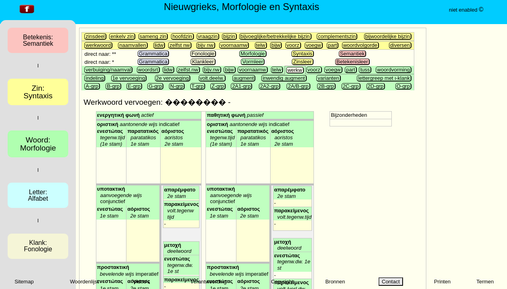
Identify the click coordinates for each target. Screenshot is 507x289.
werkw (294, 70)
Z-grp (218, 86)
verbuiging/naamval (108, 70)
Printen (442, 282)
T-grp (197, 86)
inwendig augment (284, 78)
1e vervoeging (128, 78)
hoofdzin (182, 36)
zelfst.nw (188, 70)
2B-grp (326, 86)
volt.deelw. (212, 78)
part (332, 45)
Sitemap (24, 282)
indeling (95, 78)
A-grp (92, 86)
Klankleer (203, 62)
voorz (293, 45)
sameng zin (153, 36)
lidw (159, 45)
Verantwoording (208, 282)
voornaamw (233, 45)
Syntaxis (302, 54)
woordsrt (148, 70)
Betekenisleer (352, 62)
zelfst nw (179, 45)
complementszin (337, 36)
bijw (275, 45)
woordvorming (393, 70)
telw (260, 45)
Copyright (282, 282)
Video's (141, 282)
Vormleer (252, 62)
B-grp (113, 86)
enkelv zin (122, 36)
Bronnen (335, 282)
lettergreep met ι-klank (384, 78)
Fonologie (202, 54)
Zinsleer (302, 62)
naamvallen (132, 45)
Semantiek (352, 54)
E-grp (134, 86)
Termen (485, 282)
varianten (328, 78)
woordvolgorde (360, 45)
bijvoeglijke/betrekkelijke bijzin (275, 36)
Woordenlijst (84, 282)
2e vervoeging (172, 78)
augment (244, 78)
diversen (400, 45)
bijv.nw (212, 70)
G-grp (155, 86)
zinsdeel (95, 36)
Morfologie (252, 54)
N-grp (176, 86)
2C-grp (351, 86)
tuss (365, 70)
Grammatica (153, 54)
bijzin (229, 36)
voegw (313, 45)
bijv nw (206, 45)
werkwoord (98, 45)
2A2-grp (269, 86)
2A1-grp (241, 86)
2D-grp (376, 86)
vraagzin (208, 36)
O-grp (403, 86)
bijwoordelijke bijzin (387, 36)
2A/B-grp (298, 86)
